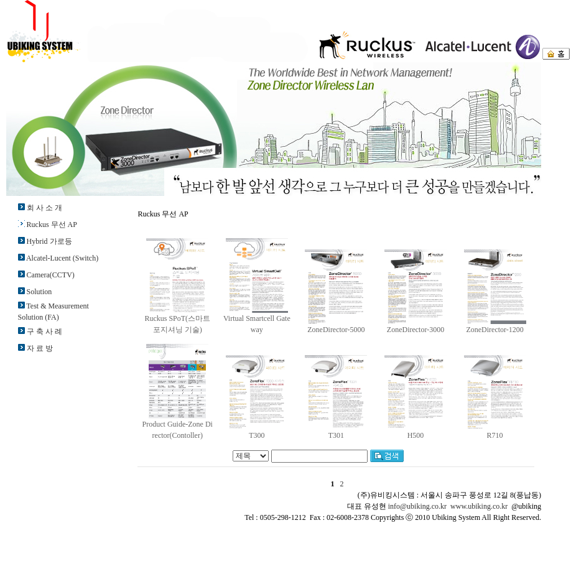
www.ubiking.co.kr (479, 506)
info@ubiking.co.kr (417, 506)
